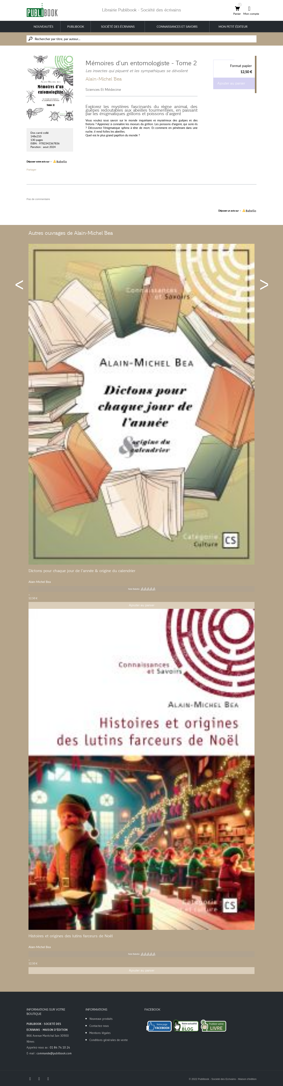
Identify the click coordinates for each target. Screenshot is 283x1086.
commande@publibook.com (54, 1053)
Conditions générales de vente (108, 1040)
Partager (31, 169)
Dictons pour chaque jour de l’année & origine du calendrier (81, 571)
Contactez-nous (99, 1026)
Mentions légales (100, 1033)
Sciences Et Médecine (103, 90)
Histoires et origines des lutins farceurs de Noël (70, 936)
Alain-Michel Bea (103, 79)
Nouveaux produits (101, 1019)
